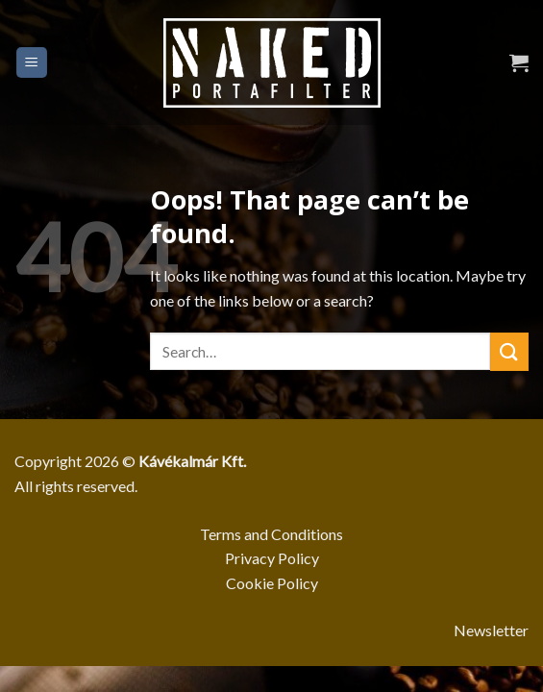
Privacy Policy (272, 558)
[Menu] (32, 63)
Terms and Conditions (271, 534)
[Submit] (509, 351)
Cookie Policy (272, 583)
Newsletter (491, 630)
